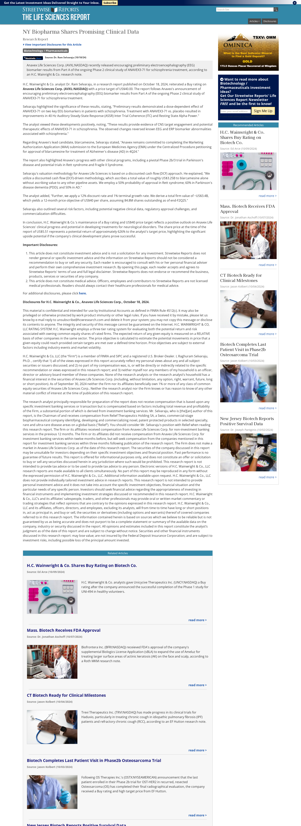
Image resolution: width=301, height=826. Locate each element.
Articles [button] (254, 21)
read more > (198, 620)
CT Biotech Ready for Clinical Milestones (66, 695)
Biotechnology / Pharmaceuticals (46, 51)
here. (83, 293)
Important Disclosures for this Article (52, 44)
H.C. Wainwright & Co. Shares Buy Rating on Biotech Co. (82, 565)
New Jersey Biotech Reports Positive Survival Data (247, 420)
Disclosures (269, 21)
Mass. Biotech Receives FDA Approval (63, 630)
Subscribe (109, 3)
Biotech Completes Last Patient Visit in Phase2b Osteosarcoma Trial (94, 760)
